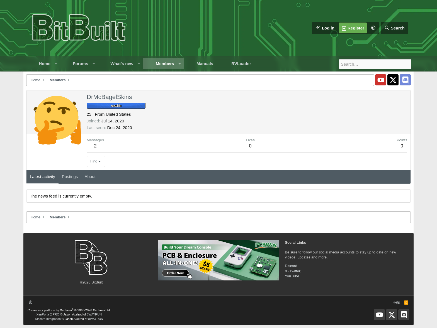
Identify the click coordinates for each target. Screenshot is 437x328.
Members (165, 63)
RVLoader (241, 63)
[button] (373, 28)
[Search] (394, 28)
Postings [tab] (70, 176)
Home (44, 63)
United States (118, 114)
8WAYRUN (94, 314)
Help (396, 302)
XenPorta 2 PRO (48, 314)
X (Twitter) (293, 271)
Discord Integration (48, 318)
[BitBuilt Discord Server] (405, 79)
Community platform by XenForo (69, 310)
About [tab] (89, 176)
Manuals (204, 63)
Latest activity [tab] (42, 176)
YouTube (292, 276)
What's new (122, 63)
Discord (291, 266)
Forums (80, 63)
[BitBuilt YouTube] (380, 79)
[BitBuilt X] (393, 79)
